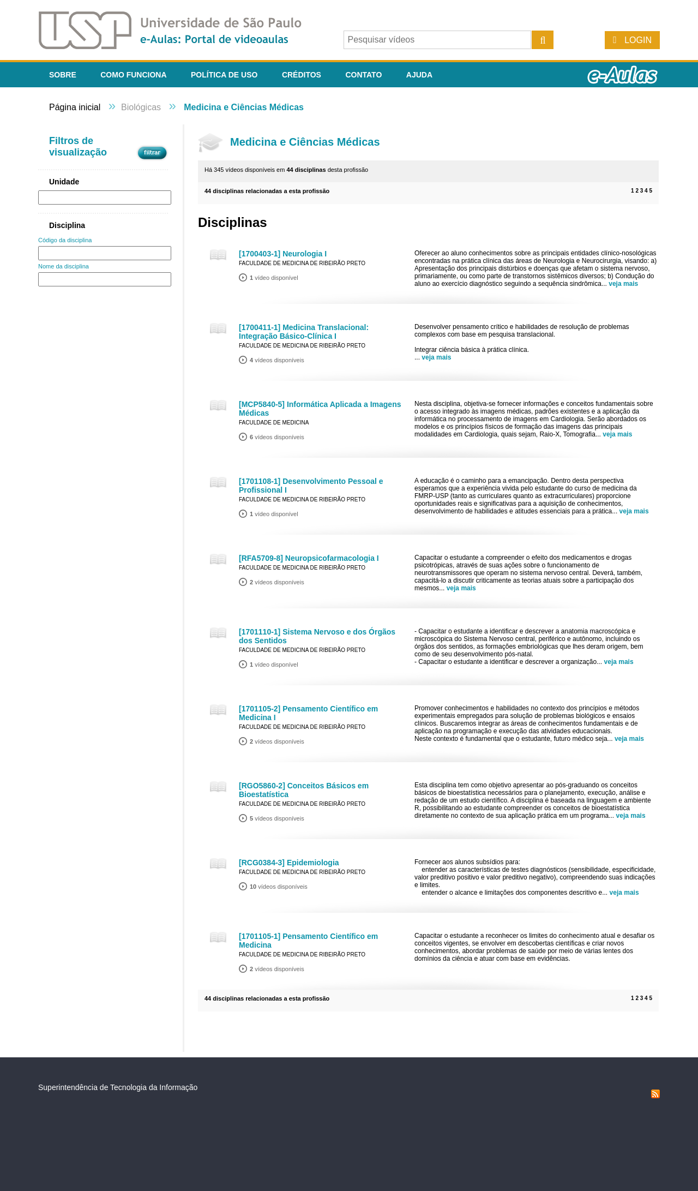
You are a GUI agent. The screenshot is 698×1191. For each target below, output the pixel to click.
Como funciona (133, 74)
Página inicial (74, 107)
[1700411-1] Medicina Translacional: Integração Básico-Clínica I (304, 331)
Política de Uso (224, 74)
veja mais (623, 284)
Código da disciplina (65, 240)
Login (638, 40)
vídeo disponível (274, 277)
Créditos (301, 74)
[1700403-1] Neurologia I (283, 253)
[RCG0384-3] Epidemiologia (289, 862)
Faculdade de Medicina (274, 423)
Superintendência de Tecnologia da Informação (117, 1087)
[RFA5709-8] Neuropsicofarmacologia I (309, 558)
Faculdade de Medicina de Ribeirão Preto (302, 263)
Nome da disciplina (63, 266)
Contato (363, 74)
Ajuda (419, 74)
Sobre (62, 74)
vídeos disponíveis (277, 360)
